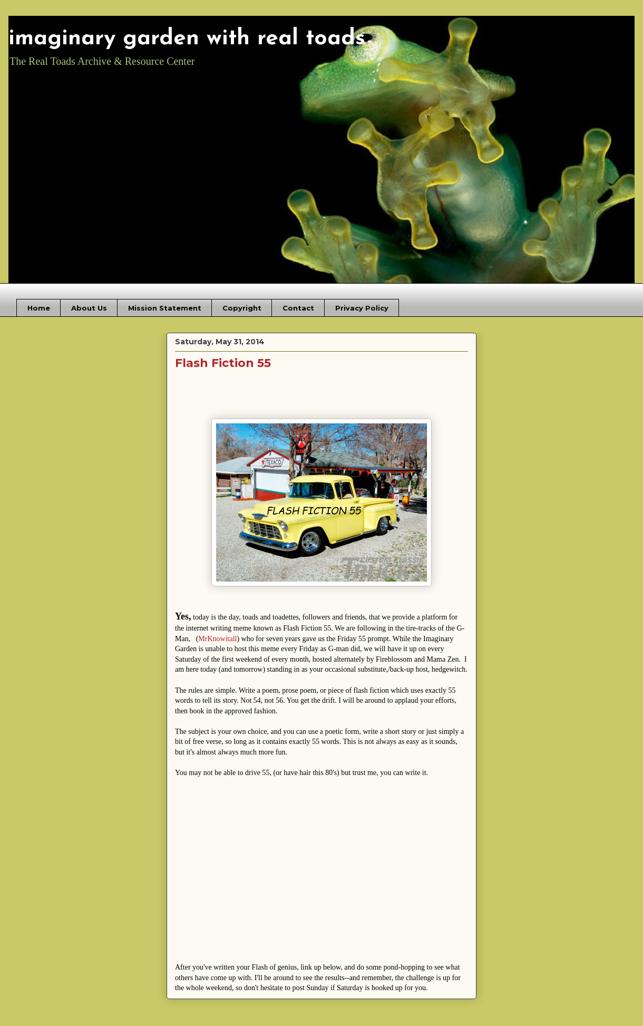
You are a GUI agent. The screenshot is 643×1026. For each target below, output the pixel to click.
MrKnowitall (217, 639)
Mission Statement (164, 308)
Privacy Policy (361, 308)
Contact (298, 308)
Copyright (241, 308)
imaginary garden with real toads (186, 38)
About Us (89, 308)
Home (38, 308)
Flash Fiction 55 (223, 363)
